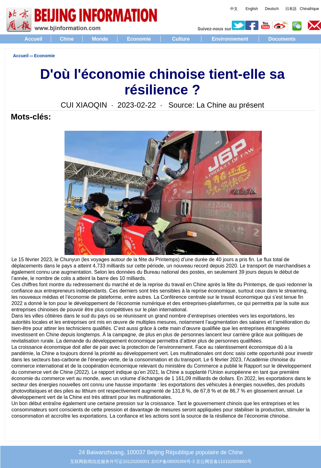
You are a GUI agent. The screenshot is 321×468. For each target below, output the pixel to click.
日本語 (291, 9)
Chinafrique (309, 9)
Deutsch (272, 9)
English (252, 9)
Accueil (33, 39)
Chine (67, 39)
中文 (234, 9)
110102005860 (232, 461)
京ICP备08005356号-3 (173, 461)
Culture (181, 39)
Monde (100, 39)
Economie (139, 39)
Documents (282, 39)
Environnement (230, 39)
